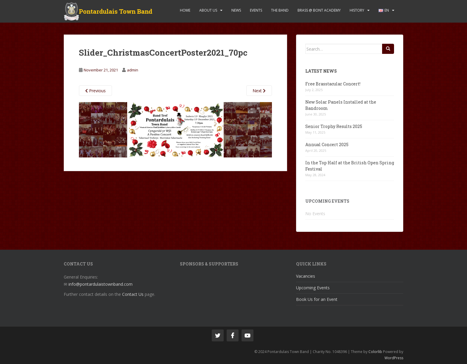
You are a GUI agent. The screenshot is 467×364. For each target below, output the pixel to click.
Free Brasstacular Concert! (332, 84)
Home (185, 10)
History (357, 10)
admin (132, 70)
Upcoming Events (313, 287)
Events (256, 10)
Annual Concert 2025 (326, 144)
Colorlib (375, 351)
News (236, 10)
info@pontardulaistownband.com (101, 284)
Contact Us (133, 294)
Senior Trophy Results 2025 (333, 126)
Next (259, 90)
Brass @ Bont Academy (319, 10)
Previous (95, 90)
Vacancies (305, 276)
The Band (280, 10)
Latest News (321, 71)
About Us (208, 10)
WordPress (394, 357)
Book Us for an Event (316, 299)
